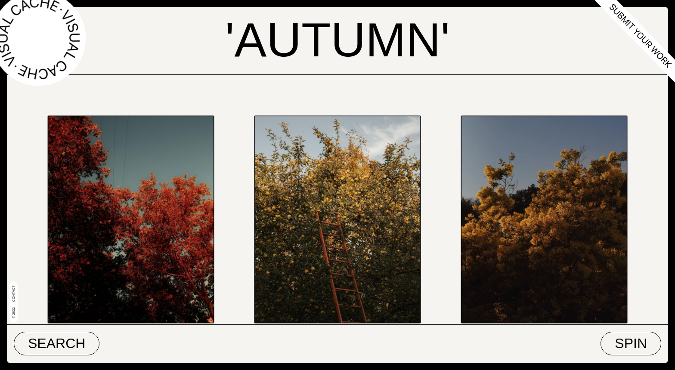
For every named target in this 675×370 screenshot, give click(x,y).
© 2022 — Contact (13, 302)
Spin (631, 343)
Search (56, 343)
